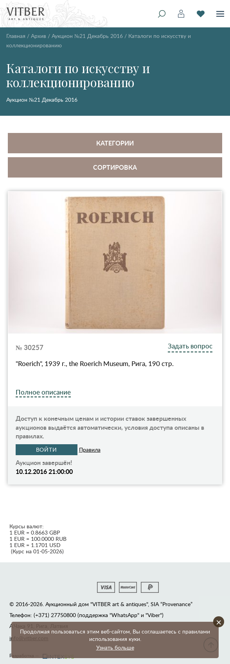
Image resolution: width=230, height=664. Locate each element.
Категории (115, 142)
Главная (15, 35)
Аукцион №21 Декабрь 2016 (87, 35)
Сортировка (115, 167)
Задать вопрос (190, 345)
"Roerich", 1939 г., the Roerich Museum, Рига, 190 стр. (95, 363)
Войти (47, 449)
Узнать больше (115, 647)
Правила (90, 449)
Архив (38, 35)
